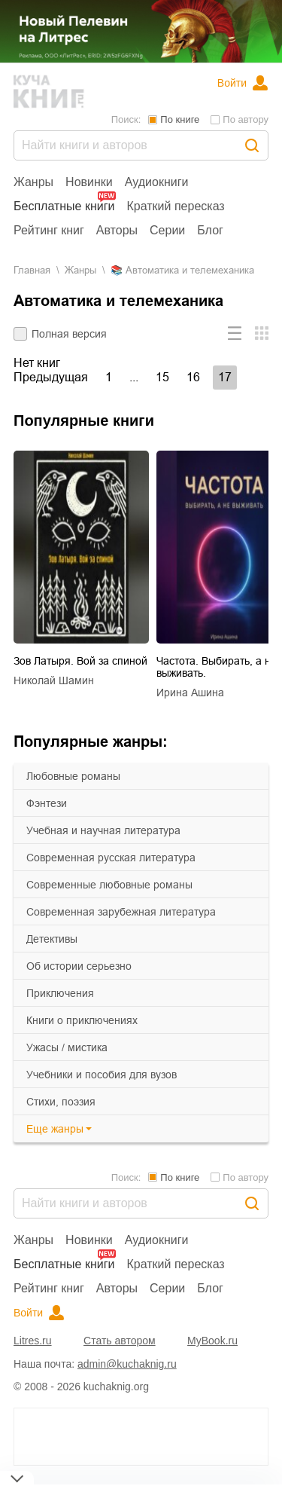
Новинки (89, 182)
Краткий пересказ (176, 206)
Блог (210, 230)
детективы (51, 939)
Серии (167, 230)
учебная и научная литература (103, 830)
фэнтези (46, 803)
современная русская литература (111, 858)
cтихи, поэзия (61, 1102)
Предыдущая (51, 377)
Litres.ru (33, 1341)
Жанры (33, 182)
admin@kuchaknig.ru (127, 1364)
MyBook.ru (212, 1341)
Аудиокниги (157, 182)
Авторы (117, 230)
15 (162, 377)
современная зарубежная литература (121, 912)
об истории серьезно (79, 966)
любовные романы (73, 776)
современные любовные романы (109, 885)
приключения (60, 993)
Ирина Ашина (190, 692)
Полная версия (69, 334)
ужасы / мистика (67, 1047)
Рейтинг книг (49, 230)
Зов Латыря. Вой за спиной (80, 661)
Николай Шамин (54, 680)
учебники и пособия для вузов (101, 1075)
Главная (32, 270)
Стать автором (119, 1341)
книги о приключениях (82, 1020)
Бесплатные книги (64, 206)
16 (193, 377)
